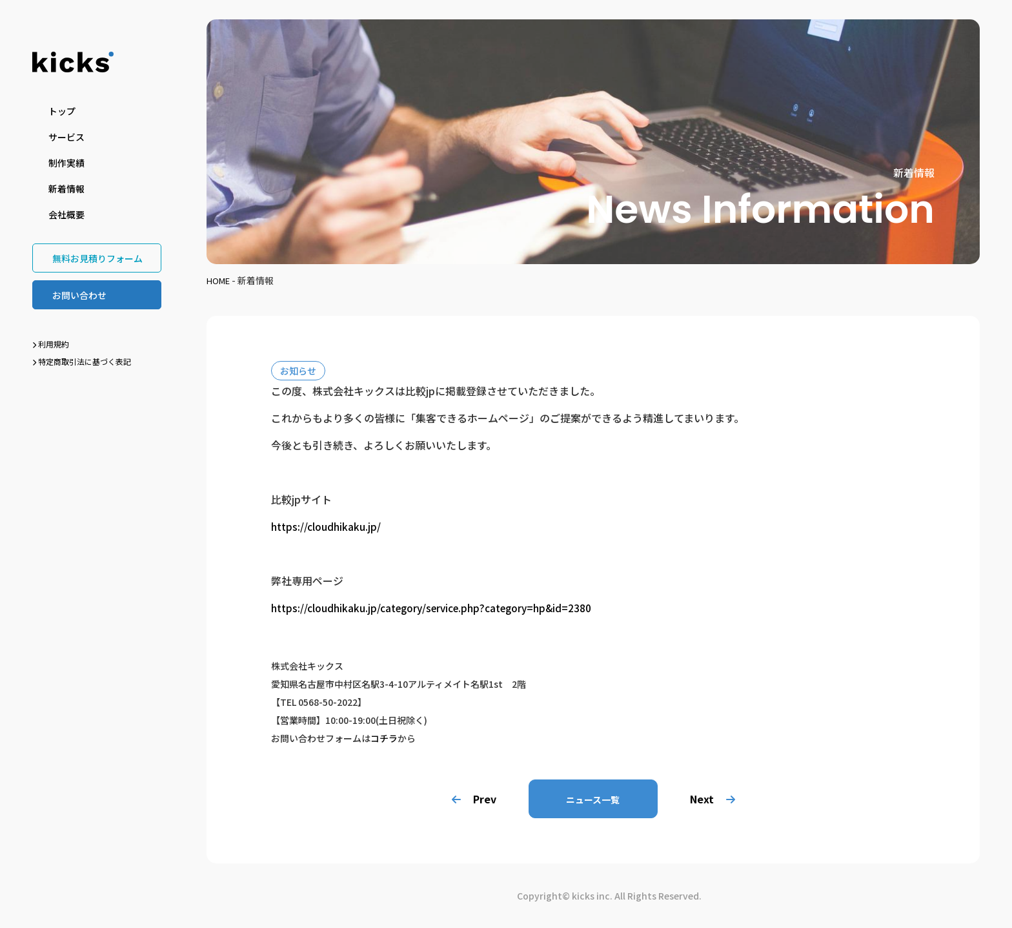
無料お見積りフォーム (97, 258)
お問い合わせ (79, 295)
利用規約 (50, 343)
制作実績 (66, 162)
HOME (219, 280)
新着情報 (66, 188)
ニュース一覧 (593, 799)
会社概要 (66, 214)
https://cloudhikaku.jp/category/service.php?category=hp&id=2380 (435, 607)
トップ (62, 111)
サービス (66, 136)
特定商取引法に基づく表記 (81, 361)
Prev (469, 799)
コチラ (384, 738)
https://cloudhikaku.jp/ (326, 526)
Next (717, 799)
